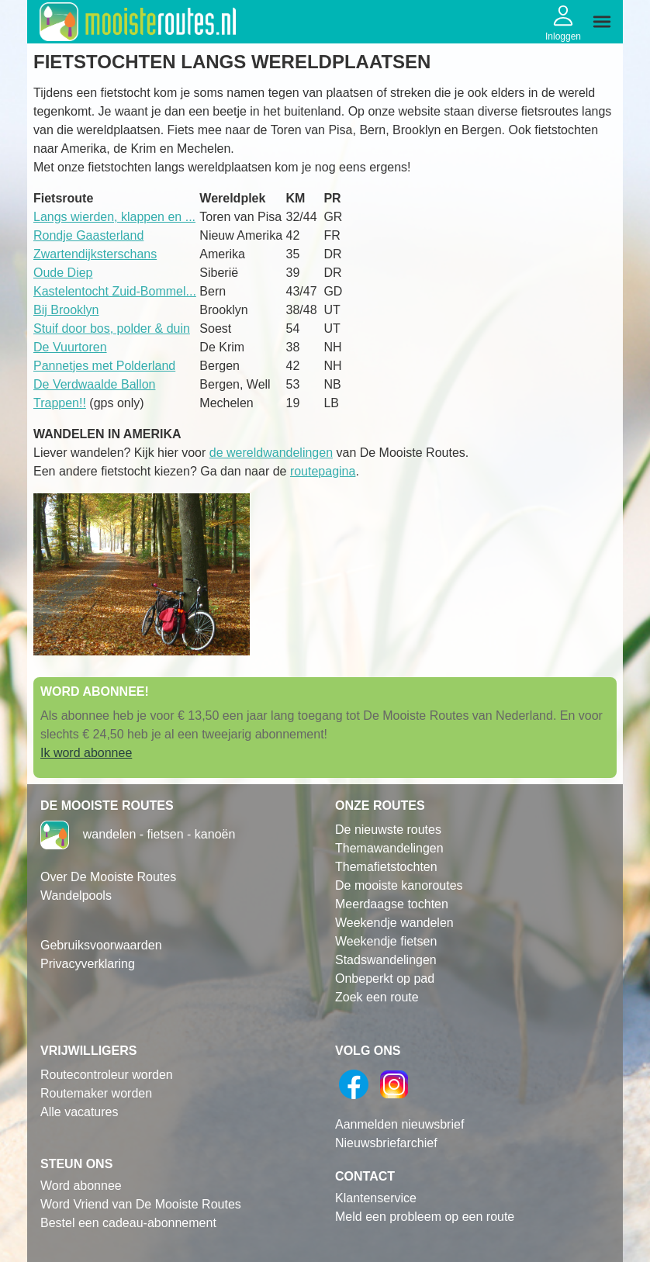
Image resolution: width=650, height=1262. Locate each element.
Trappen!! (59, 403)
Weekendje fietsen (386, 941)
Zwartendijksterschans (95, 254)
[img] (602, 21)
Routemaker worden (96, 1093)
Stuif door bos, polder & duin (111, 328)
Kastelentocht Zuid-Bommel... (114, 291)
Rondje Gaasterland (88, 235)
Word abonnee (81, 1185)
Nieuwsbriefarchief (386, 1143)
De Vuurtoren (70, 347)
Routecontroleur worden (106, 1074)
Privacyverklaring (87, 963)
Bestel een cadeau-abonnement (128, 1222)
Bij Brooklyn (66, 309)
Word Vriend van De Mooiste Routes (140, 1204)
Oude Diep (63, 272)
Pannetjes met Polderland (104, 365)
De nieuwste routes (388, 829)
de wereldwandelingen (271, 452)
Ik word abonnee (86, 752)
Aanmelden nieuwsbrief (399, 1124)
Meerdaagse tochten (391, 904)
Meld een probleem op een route (424, 1216)
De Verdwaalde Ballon (94, 384)
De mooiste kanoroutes (399, 885)
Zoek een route (377, 997)
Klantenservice (376, 1198)
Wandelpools (76, 895)
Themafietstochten (386, 866)
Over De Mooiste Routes (108, 876)
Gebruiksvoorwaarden (101, 945)
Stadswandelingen (386, 959)
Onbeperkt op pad (384, 978)
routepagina (323, 471)
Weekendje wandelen (394, 922)
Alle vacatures (79, 1112)
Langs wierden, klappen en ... (114, 216)
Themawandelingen (389, 848)
